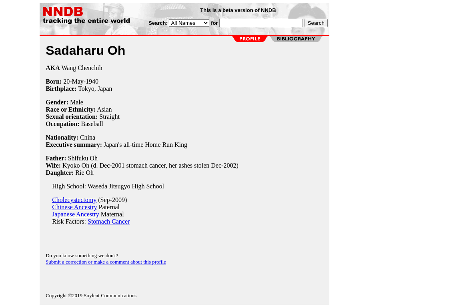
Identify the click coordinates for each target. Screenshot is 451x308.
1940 (92, 81)
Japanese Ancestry (75, 214)
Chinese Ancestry (74, 207)
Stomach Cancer (109, 221)
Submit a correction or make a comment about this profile (106, 262)
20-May (73, 81)
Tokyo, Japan (95, 88)
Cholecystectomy (74, 199)
